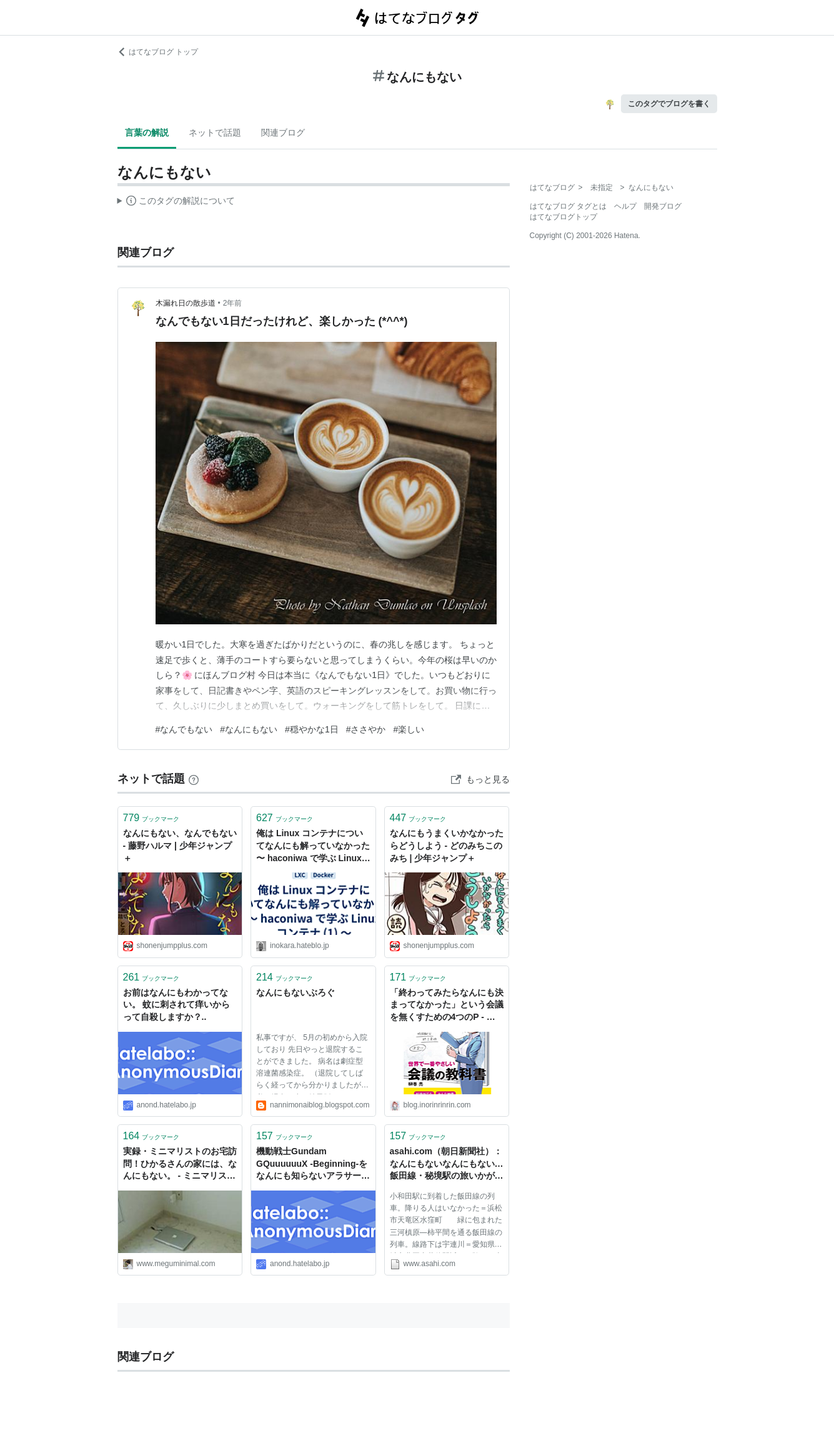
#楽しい (408, 729)
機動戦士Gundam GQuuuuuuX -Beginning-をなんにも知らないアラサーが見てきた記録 (313, 1164)
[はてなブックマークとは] (194, 778)
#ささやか (366, 729)
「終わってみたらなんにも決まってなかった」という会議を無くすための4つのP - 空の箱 (447, 1005)
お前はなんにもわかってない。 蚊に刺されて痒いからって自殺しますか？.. (177, 1004)
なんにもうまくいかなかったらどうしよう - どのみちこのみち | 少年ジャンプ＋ (447, 845)
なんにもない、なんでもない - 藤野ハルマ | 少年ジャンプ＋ (180, 845)
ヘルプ (625, 206)
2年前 (232, 303)
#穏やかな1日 (312, 729)
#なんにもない (248, 729)
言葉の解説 (147, 132)
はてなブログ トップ (157, 51)
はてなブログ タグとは (568, 206)
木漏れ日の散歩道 (186, 303)
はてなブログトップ (563, 216)
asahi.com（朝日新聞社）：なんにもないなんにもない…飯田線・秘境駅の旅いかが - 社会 (447, 1164)
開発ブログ (663, 206)
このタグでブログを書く (669, 103)
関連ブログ (283, 132)
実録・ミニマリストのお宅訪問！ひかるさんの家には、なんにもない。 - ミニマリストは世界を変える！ (180, 1164)
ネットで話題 (215, 132)
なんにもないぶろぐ (295, 992)
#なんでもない (184, 729)
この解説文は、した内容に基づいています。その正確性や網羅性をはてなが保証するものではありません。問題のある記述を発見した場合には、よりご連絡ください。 (176, 202)
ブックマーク (151, 817)
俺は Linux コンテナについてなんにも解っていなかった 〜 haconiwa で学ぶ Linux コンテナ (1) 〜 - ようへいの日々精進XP (313, 846)
